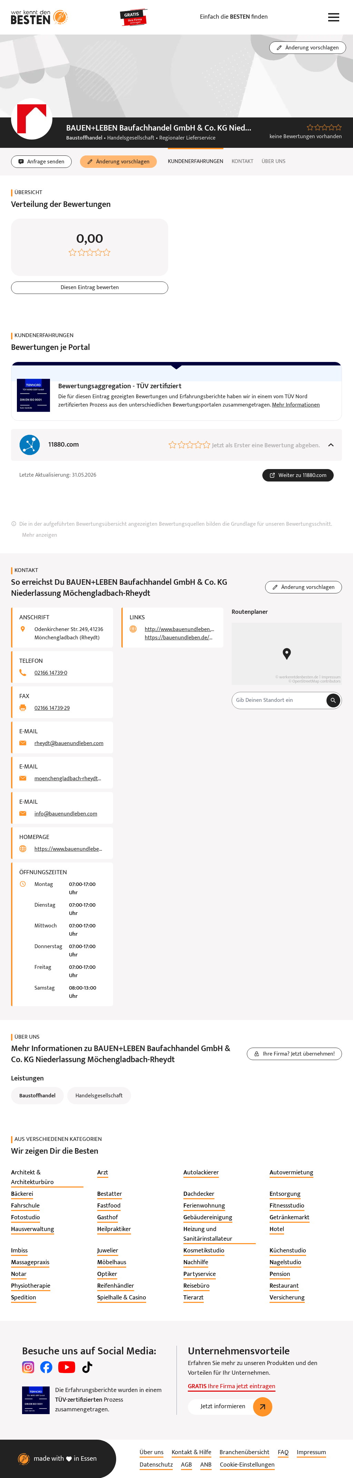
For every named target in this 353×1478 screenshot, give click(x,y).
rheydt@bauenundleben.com (68, 743)
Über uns (273, 161)
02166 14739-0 (50, 673)
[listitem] (47, 1178)
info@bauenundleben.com (65, 814)
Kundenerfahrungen (195, 161)
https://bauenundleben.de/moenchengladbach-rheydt (180, 638)
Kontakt (242, 161)
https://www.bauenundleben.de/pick (69, 849)
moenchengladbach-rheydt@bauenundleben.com (69, 779)
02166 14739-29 (52, 708)
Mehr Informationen (296, 405)
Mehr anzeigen (39, 535)
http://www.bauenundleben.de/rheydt (180, 629)
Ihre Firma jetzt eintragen (231, 1386)
